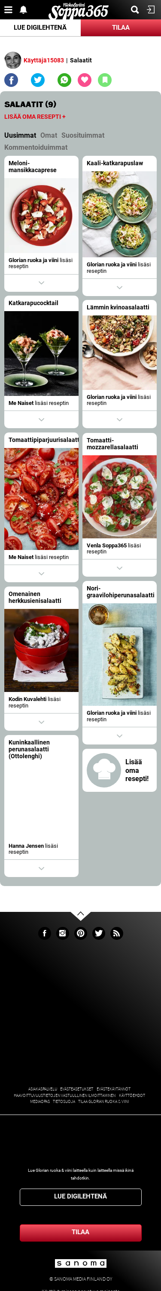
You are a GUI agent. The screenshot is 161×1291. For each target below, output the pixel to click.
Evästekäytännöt (114, 1089)
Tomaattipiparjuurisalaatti (45, 440)
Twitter (98, 933)
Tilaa (121, 27)
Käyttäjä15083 (44, 60)
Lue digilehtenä (40, 27)
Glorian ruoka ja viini (33, 260)
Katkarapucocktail (33, 303)
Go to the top (88, 929)
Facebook (44, 933)
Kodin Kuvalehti (37, 698)
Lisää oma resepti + (35, 116)
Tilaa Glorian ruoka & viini (103, 1101)
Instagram (62, 933)
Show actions (41, 283)
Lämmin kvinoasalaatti (118, 307)
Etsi (137, 9)
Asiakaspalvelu (42, 1089)
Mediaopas (40, 1101)
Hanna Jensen (26, 841)
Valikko (10, 9)
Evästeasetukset (76, 1089)
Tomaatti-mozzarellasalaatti (112, 444)
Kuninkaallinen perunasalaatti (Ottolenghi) (29, 745)
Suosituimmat (82, 135)
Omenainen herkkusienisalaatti (44, 596)
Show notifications (25, 9)
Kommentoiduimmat (35, 147)
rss (116, 933)
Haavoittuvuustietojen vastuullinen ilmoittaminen (64, 1095)
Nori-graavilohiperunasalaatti (111, 589)
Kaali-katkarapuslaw (115, 163)
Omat (48, 135)
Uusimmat (20, 135)
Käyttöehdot (132, 1095)
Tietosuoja (64, 1101)
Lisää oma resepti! (137, 766)
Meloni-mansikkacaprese (33, 167)
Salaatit (81, 60)
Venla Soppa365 (107, 545)
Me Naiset (21, 403)
